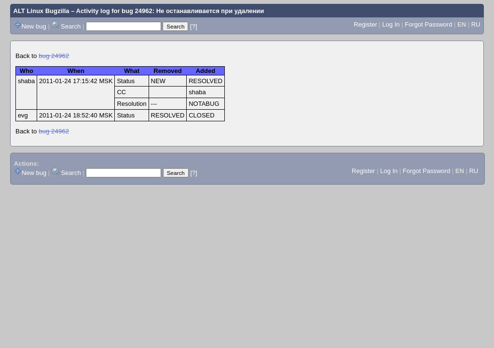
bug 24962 (54, 55)
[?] (193, 26)
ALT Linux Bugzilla (41, 10)
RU (475, 24)
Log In (390, 24)
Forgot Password (428, 24)
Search (71, 26)
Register (365, 24)
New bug (34, 26)
